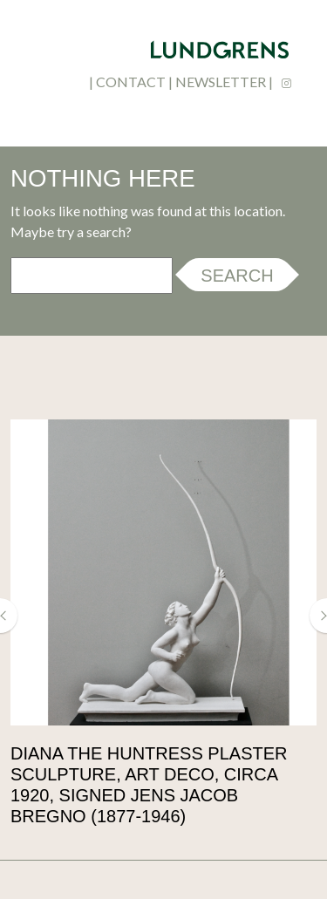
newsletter (220, 81)
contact (131, 81)
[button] (8, 615)
